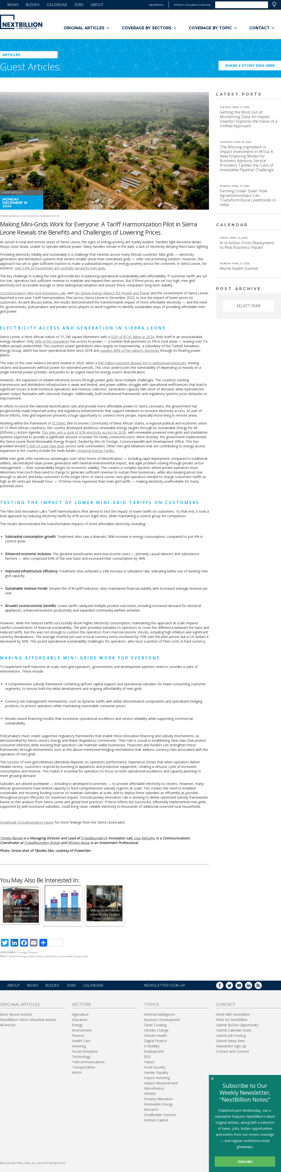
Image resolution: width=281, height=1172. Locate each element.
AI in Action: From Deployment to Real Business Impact (247, 245)
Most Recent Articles (16, 1014)
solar (85, 956)
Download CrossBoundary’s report (27, 822)
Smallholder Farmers (160, 1114)
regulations (51, 956)
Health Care (81, 1040)
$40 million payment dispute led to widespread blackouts (142, 363)
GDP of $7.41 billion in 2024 (132, 336)
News (12, 5)
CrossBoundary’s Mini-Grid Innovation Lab (32, 293)
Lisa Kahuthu (30, 216)
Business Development (162, 1019)
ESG (147, 1056)
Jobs (79, 5)
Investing (79, 1046)
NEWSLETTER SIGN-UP (164, 985)
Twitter (232, 987)
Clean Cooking (155, 1025)
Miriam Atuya (50, 216)
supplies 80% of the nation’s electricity (129, 350)
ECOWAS (59, 423)
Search (274, 4)
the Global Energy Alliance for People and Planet (112, 293)
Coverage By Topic (213, 28)
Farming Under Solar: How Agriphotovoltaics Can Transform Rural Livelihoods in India (248, 197)
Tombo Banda (9, 216)
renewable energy (70, 956)
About (97, 5)
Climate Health (155, 1035)
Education (79, 1019)
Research (151, 1109)
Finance (33, 952)
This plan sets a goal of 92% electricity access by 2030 (84, 432)
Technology (81, 1056)
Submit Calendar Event (233, 1030)
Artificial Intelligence (159, 1014)
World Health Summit (239, 268)
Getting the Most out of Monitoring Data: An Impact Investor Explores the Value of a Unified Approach (248, 118)
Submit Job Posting (231, 1035)
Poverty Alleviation (158, 1099)
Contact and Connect (232, 1051)
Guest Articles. (30, 66)
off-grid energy (18, 956)
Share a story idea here (253, 66)
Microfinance (154, 1088)
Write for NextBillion (232, 1019)
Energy (22, 952)
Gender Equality (156, 1072)
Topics (151, 1004)
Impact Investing (157, 1077)
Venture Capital (156, 1120)
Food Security (154, 1067)
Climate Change (156, 1030)
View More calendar (265, 225)
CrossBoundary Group (42, 842)
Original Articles (87, 28)
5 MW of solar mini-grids (45, 446)
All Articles (8, 1025)
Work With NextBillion (233, 1014)
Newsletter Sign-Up (231, 1046)
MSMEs (150, 1093)
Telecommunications (88, 1062)
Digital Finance (155, 1040)
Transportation (83, 1067)
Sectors (81, 1004)
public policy (35, 956)
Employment (154, 1051)
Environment (82, 1030)
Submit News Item (230, 1040)
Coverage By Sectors (149, 28)
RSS (261, 987)
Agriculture (80, 1014)
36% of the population (52, 341)
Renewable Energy (158, 1104)
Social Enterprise (85, 1051)
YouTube (242, 987)
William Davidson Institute (192, 4)
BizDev (33, 5)
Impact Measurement (161, 1083)
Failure (149, 1062)
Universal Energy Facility (95, 450)
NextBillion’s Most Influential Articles (28, 1019)
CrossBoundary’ (93, 838)
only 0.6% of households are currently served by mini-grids (60, 268)
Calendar (57, 5)
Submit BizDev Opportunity (237, 1025)
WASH (77, 1072)
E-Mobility (151, 1046)
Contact (262, 28)
